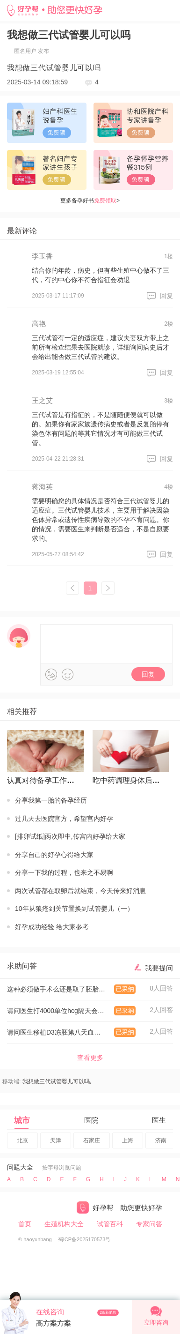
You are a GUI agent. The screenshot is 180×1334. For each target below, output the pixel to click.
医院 (91, 1120)
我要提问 (159, 968)
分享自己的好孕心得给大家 (54, 854)
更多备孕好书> (90, 200)
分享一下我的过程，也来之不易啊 (64, 872)
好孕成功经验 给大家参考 (52, 927)
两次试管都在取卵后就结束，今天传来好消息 (80, 890)
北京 (22, 1140)
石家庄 (91, 1140)
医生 (159, 1120)
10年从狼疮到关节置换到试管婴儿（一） (74, 908)
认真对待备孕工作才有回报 (43, 780)
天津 (55, 1140)
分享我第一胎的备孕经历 (51, 800)
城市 (22, 1120)
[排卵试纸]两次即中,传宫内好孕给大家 (70, 836)
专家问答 (149, 1224)
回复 (166, 295)
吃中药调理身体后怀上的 (129, 780)
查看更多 (90, 1057)
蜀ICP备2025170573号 (84, 1239)
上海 (127, 1140)
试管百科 (110, 1224)
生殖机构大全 (64, 1224)
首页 (24, 1224)
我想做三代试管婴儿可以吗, (56, 1081)
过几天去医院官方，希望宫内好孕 (64, 818)
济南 (160, 1140)
